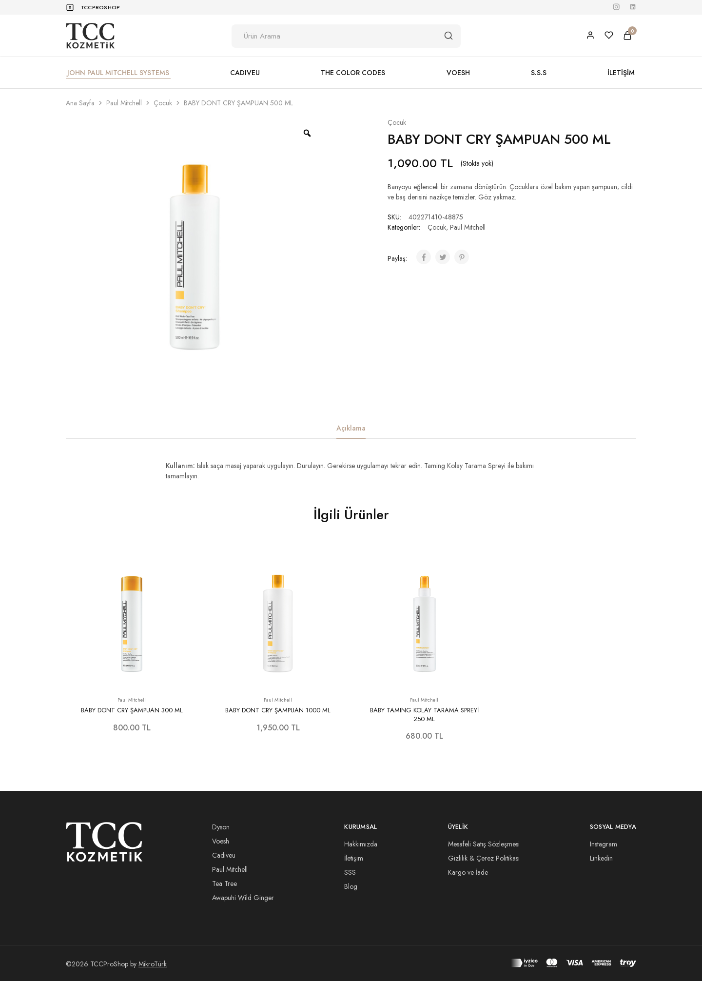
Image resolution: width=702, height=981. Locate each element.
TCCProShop (100, 7)
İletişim (353, 858)
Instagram (603, 844)
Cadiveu (223, 855)
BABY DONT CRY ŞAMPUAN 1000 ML (278, 710)
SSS (350, 872)
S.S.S (538, 73)
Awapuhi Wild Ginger (243, 898)
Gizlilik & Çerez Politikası (484, 858)
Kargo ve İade (468, 872)
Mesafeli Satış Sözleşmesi (484, 844)
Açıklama (351, 428)
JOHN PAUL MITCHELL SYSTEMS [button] (118, 73)
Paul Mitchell (124, 103)
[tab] (351, 428)
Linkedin (601, 858)
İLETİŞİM (621, 73)
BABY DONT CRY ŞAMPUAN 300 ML (132, 710)
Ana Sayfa (80, 103)
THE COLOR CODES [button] (353, 73)
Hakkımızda (360, 844)
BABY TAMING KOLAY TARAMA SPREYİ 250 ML (424, 714)
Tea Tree (224, 883)
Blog (350, 886)
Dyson (221, 827)
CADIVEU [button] (245, 73)
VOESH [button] (458, 73)
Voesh (220, 841)
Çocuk (163, 103)
